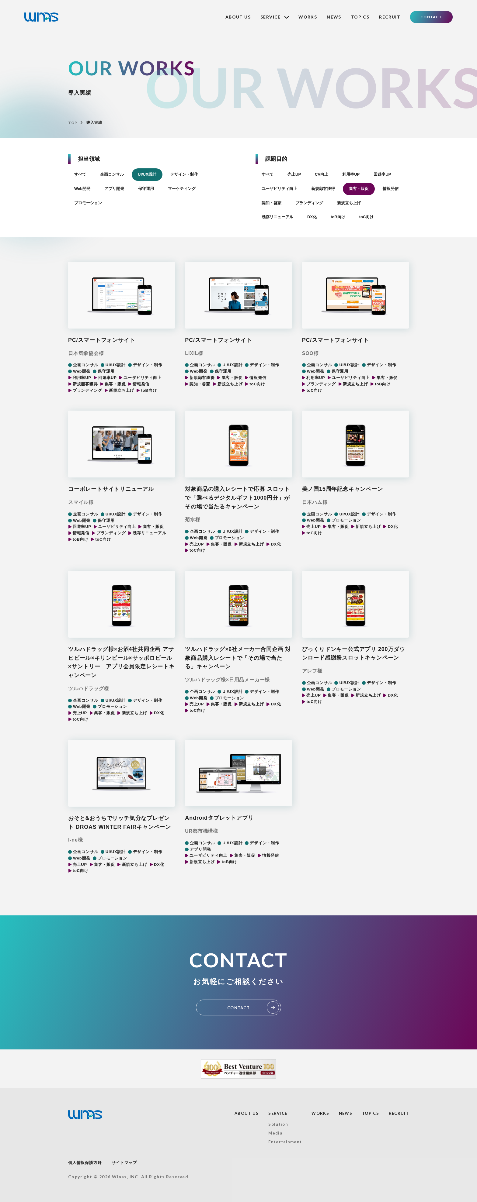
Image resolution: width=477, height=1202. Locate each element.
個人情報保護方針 (85, 1162)
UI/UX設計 (147, 174)
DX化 (312, 217)
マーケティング (182, 188)
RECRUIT (389, 16)
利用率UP (351, 174)
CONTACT (431, 17)
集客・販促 (359, 188)
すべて (80, 174)
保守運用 (146, 188)
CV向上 (321, 174)
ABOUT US (238, 16)
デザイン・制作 (184, 174)
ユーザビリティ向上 (279, 188)
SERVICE (274, 16)
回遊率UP (382, 174)
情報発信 (391, 188)
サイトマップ (124, 1162)
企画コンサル (112, 174)
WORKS (307, 16)
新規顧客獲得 (323, 188)
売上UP (294, 174)
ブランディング (309, 203)
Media (275, 1133)
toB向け (338, 217)
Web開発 (82, 188)
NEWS (334, 16)
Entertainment (285, 1141)
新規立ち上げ (349, 203)
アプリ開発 (114, 188)
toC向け (366, 217)
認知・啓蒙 (271, 203)
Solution (278, 1124)
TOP (72, 122)
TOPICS (360, 16)
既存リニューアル (277, 217)
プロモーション (88, 203)
